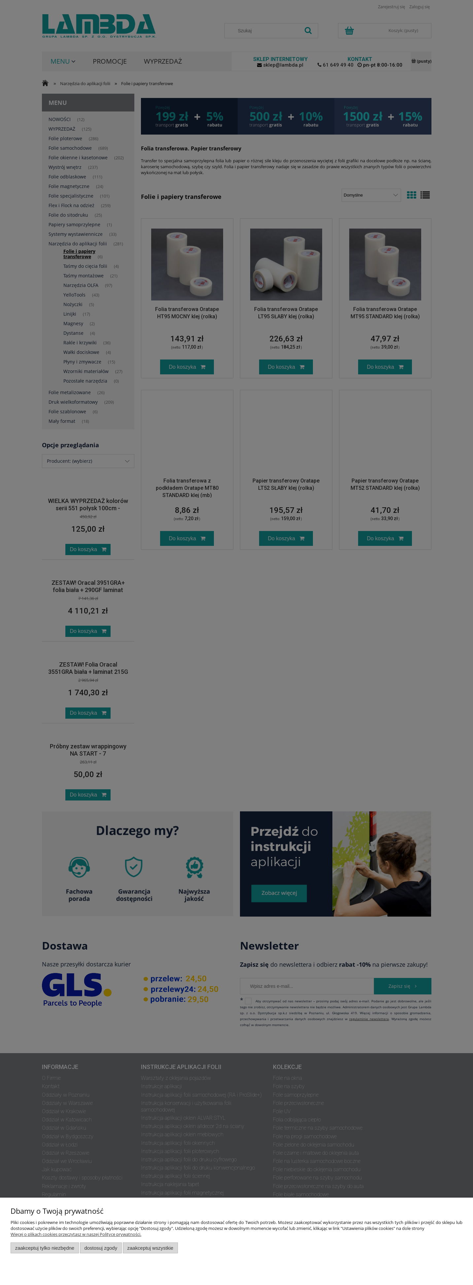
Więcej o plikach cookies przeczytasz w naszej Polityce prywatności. (76, 1234)
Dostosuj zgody (100, 1248)
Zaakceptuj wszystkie (150, 1248)
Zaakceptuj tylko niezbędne (44, 1248)
